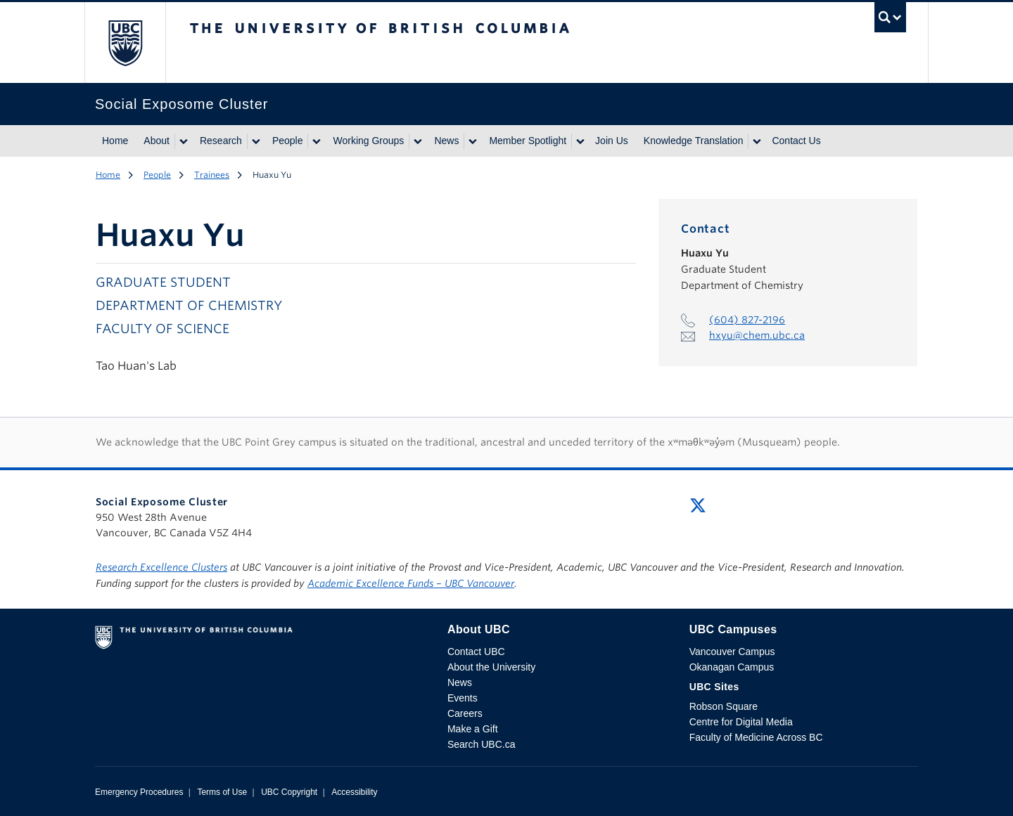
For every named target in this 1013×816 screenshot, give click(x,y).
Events (462, 698)
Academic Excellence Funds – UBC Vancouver (410, 583)
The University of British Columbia (124, 42)
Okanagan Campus (732, 667)
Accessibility (354, 792)
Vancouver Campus (732, 651)
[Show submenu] (182, 141)
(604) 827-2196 (747, 319)
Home (115, 140)
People (287, 140)
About (157, 140)
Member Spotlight (527, 140)
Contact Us (796, 140)
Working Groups (368, 140)
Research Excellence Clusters (161, 567)
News (446, 140)
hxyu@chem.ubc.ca (757, 335)
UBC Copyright (289, 792)
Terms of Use (222, 792)
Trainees (211, 174)
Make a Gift (472, 728)
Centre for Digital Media (741, 721)
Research (221, 140)
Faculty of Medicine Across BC (756, 737)
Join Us (611, 140)
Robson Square (723, 706)
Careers (465, 713)
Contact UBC (476, 651)
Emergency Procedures (139, 792)
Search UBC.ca (481, 744)
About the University (491, 667)
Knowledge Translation (694, 140)
